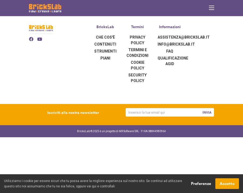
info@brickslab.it (176, 44)
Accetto (227, 183)
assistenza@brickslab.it (184, 37)
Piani (105, 58)
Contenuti (105, 44)
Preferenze (201, 183)
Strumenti (105, 51)
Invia (207, 112)
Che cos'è (105, 37)
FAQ (169, 51)
